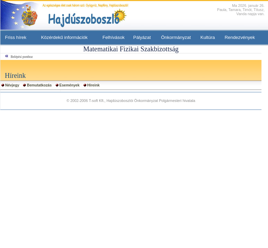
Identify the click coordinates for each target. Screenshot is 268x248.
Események (69, 85)
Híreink (93, 85)
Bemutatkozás (39, 85)
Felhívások (113, 37)
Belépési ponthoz (22, 57)
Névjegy (12, 85)
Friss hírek (15, 37)
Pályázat (142, 37)
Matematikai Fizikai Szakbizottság (131, 49)
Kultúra (207, 37)
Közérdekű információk (64, 37)
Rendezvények (240, 37)
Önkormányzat (176, 37)
